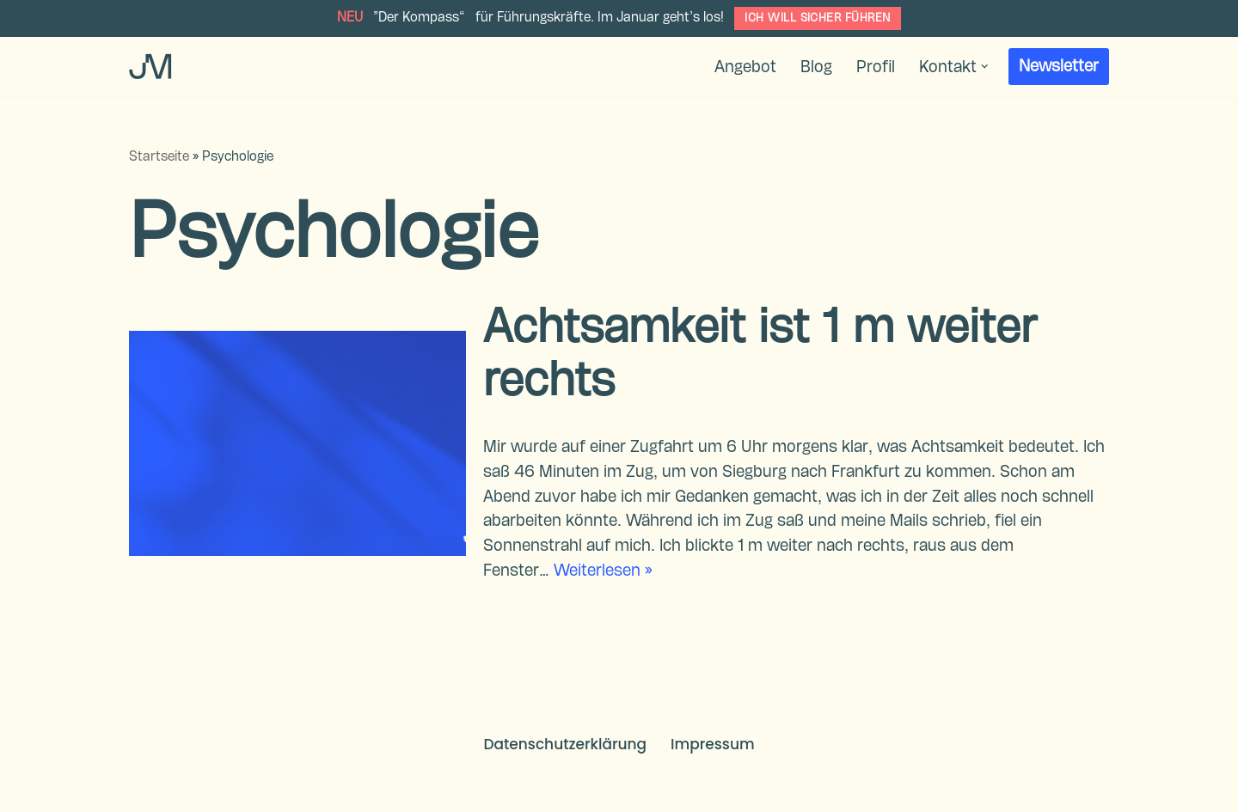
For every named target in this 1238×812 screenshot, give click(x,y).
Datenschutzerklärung (565, 744)
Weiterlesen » (603, 571)
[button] (985, 66)
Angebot (745, 67)
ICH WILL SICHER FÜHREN (818, 18)
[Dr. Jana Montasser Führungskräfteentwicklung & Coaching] (150, 66)
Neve (147, 788)
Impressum (713, 744)
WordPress (337, 788)
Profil (875, 67)
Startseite (159, 157)
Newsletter (1059, 66)
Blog (816, 67)
